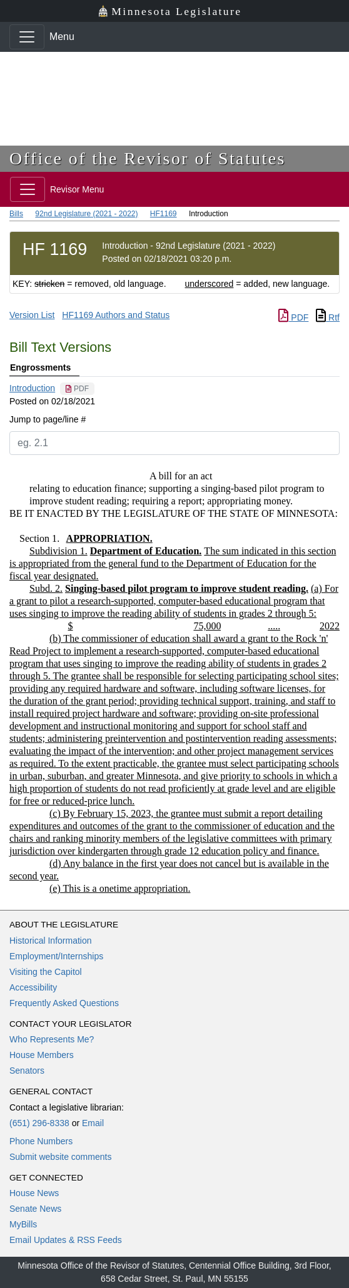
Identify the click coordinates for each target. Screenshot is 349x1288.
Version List (31, 315)
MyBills (23, 1224)
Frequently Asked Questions (64, 1003)
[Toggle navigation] (26, 36)
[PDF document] (77, 388)
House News (34, 1193)
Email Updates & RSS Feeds (65, 1240)
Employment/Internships (56, 956)
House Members (41, 1055)
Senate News (35, 1209)
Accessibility (33, 987)
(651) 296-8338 (39, 1123)
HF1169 (163, 213)
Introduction (32, 388)
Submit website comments (60, 1157)
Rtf (328, 317)
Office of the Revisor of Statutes (147, 158)
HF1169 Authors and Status (115, 315)
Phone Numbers (41, 1141)
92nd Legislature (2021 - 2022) (86, 213)
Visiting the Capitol (45, 972)
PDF (293, 317)
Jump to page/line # (47, 419)
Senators (26, 1071)
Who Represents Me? (51, 1039)
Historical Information (50, 941)
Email (93, 1123)
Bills (16, 213)
